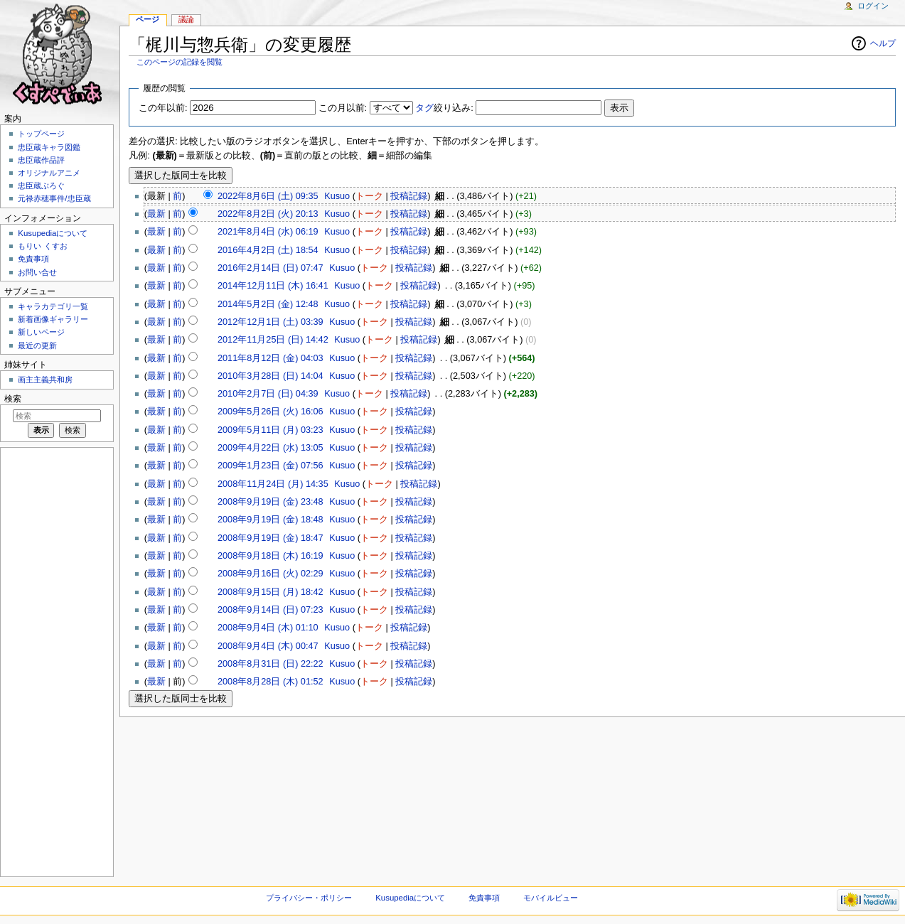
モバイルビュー (550, 897)
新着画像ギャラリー (53, 319)
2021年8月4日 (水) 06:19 (268, 232)
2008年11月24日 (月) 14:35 (273, 484)
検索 (12, 398)
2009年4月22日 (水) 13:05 (270, 448)
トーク (369, 196)
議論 (186, 19)
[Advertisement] (55, 661)
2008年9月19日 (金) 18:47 (270, 538)
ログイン (873, 5)
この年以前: (163, 108)
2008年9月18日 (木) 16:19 (270, 556)
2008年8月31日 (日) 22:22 (270, 664)
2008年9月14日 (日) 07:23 (270, 610)
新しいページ (41, 332)
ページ (147, 19)
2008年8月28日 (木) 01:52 (270, 682)
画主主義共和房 (45, 379)
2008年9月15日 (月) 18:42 (270, 592)
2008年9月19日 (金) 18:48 (270, 520)
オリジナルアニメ (49, 172)
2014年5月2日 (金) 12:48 (268, 304)
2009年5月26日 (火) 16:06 (270, 412)
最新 (156, 214)
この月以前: (343, 108)
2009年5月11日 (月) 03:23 (270, 430)
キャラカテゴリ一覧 (53, 306)
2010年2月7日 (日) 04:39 (268, 394)
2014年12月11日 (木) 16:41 (273, 286)
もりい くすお (42, 246)
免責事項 (33, 258)
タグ (424, 108)
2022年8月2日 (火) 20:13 (268, 214)
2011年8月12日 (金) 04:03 (270, 358)
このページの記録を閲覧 (179, 62)
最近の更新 (37, 345)
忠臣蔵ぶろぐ (41, 185)
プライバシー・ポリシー (309, 897)
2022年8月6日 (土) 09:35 (268, 196)
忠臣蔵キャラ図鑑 (49, 147)
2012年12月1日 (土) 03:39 (270, 322)
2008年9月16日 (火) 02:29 (270, 574)
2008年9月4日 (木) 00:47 (268, 646)
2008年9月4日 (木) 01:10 (268, 628)
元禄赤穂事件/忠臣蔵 (54, 198)
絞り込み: (444, 108)
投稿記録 (408, 196)
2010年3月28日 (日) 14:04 (270, 376)
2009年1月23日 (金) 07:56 (270, 466)
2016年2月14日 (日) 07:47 (270, 268)
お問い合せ (37, 272)
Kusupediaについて (52, 233)
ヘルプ (883, 43)
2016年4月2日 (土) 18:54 (268, 250)
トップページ (41, 133)
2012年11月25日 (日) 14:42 (273, 340)
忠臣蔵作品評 (41, 160)
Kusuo (337, 196)
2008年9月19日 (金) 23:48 (270, 502)
